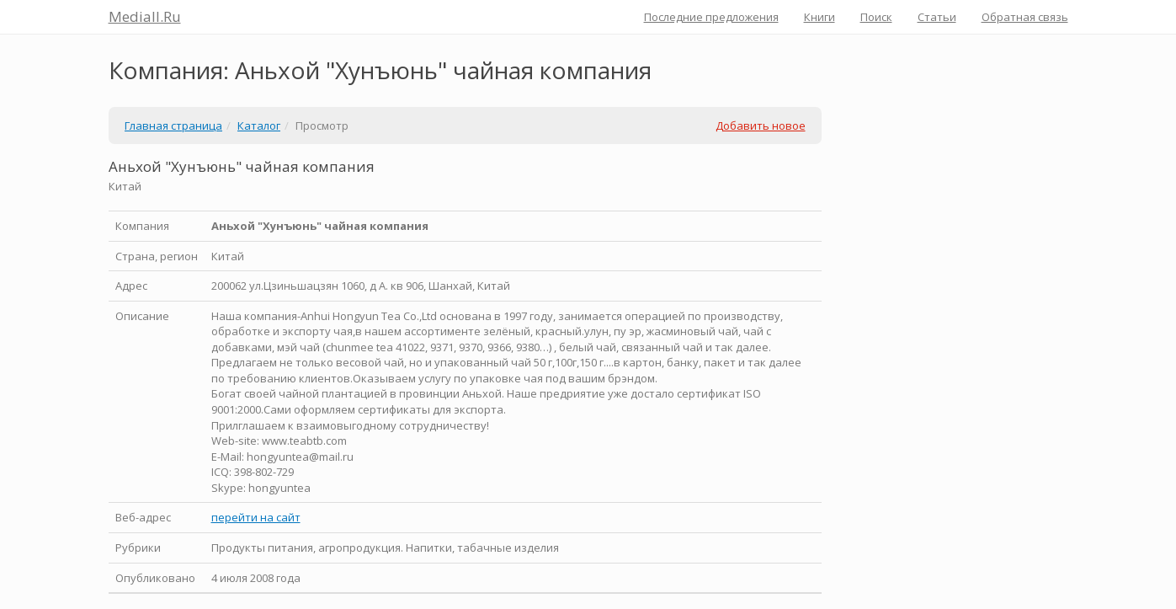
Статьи (937, 16)
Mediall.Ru (145, 16)
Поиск (876, 16)
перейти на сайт (256, 517)
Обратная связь (1025, 16)
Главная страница (173, 125)
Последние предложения (711, 16)
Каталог (258, 125)
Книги (819, 16)
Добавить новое (761, 125)
